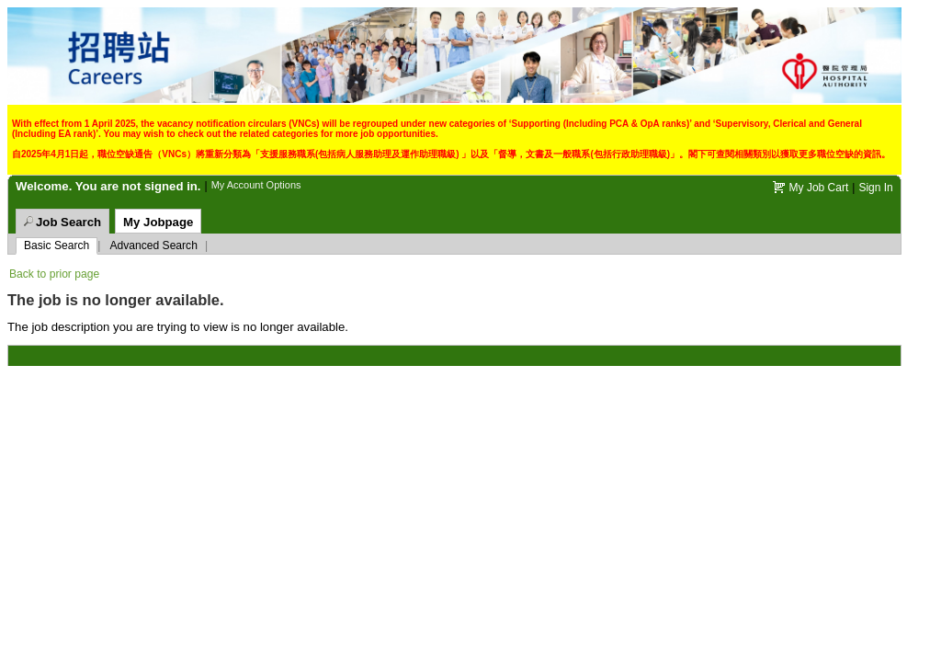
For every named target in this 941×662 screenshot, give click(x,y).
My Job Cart (819, 187)
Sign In (875, 187)
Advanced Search (153, 245)
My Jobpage (158, 222)
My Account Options (256, 184)
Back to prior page (54, 274)
